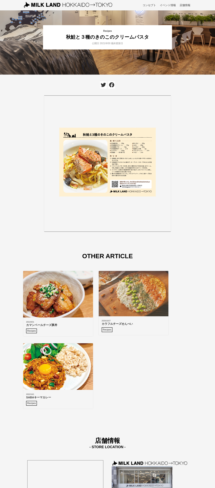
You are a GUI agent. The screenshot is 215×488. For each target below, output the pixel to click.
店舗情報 (185, 5)
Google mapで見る (122, 435)
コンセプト (149, 5)
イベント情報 (168, 5)
